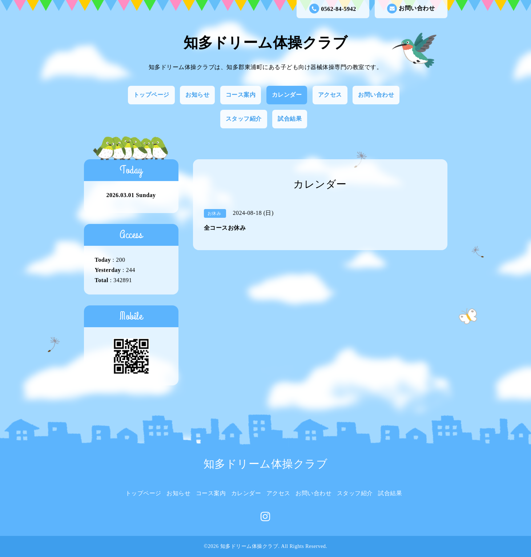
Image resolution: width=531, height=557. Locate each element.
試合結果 (290, 119)
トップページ (151, 95)
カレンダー (287, 95)
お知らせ (197, 95)
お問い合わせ (411, 8)
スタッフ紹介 (244, 119)
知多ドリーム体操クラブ (266, 43)
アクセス (330, 95)
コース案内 (241, 95)
